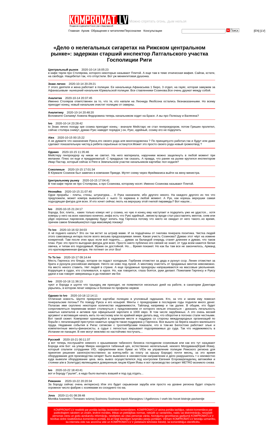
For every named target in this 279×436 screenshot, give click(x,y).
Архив (85, 30)
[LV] (262, 30)
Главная (74, 30)
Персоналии (132, 30)
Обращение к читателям (107, 30)
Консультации (152, 30)
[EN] (257, 30)
